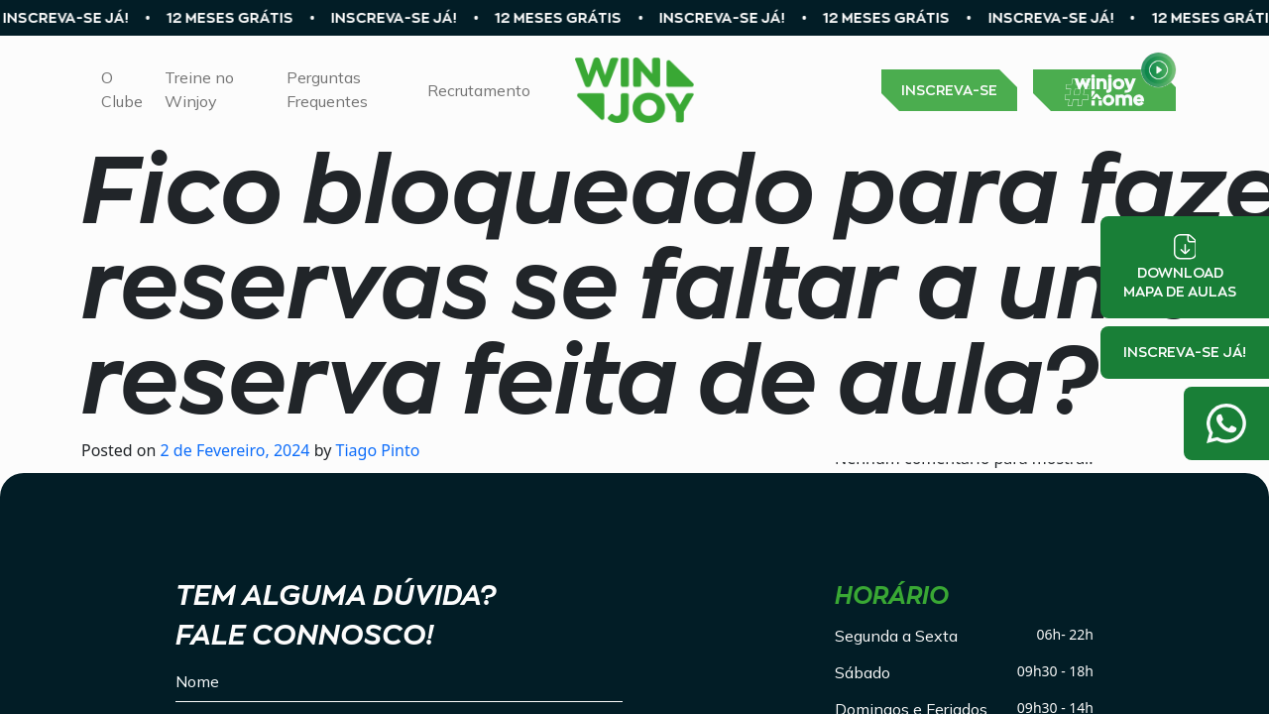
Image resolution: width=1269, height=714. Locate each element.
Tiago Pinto (375, 450)
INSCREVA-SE (949, 90)
